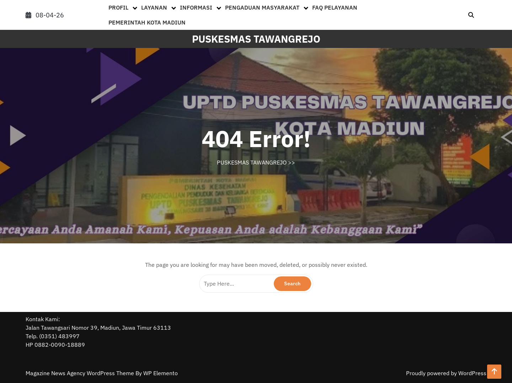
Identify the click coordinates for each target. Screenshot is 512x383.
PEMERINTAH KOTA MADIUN (147, 22)
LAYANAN (154, 7)
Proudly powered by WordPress (446, 373)
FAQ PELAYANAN (334, 7)
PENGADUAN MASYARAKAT (262, 7)
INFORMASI (196, 7)
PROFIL (118, 7)
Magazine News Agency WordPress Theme (80, 373)
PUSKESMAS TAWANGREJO (256, 38)
